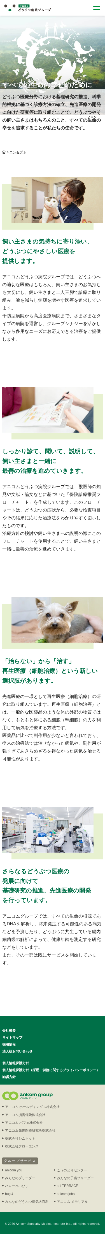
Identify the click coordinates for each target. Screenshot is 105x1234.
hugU (9, 1194)
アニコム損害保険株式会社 (25, 1115)
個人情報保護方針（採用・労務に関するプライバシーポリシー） (51, 1070)
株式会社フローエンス (22, 1146)
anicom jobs (66, 1194)
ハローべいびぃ (17, 1186)
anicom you (13, 1170)
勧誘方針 (9, 1077)
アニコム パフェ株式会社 (24, 1123)
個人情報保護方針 (15, 1063)
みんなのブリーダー (20, 1178)
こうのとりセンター (72, 1170)
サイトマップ (12, 1037)
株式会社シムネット (20, 1138)
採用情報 (9, 1044)
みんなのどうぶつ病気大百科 (27, 1202)
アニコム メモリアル (72, 1202)
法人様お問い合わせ (17, 1051)
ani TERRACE (67, 1186)
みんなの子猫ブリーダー (75, 1178)
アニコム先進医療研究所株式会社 (30, 1130)
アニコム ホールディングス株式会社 (32, 1107)
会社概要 (9, 1031)
